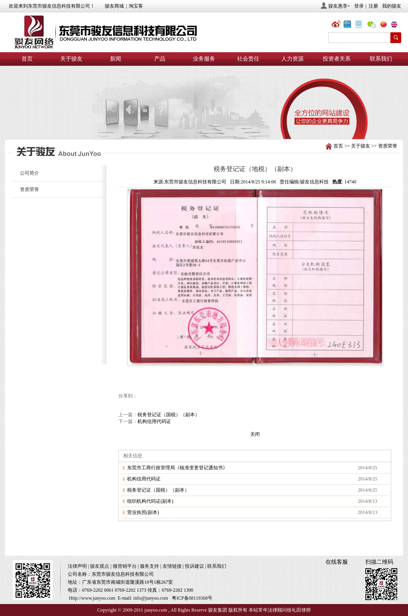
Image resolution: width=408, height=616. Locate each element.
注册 (373, 6)
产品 (159, 59)
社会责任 (248, 59)
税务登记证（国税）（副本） (168, 414)
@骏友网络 (337, 25)
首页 (27, 59)
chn (385, 25)
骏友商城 (114, 6)
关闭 (255, 434)
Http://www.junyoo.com (92, 598)
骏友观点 (99, 566)
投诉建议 (194, 566)
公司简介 (29, 173)
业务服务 (204, 59)
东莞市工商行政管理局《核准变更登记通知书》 (177, 467)
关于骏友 (71, 59)
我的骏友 (391, 6)
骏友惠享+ (339, 6)
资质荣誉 (387, 146)
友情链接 (172, 566)
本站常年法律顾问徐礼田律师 (280, 610)
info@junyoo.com (150, 598)
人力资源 (292, 59)
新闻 (115, 59)
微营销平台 (125, 566)
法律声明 (77, 566)
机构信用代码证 (154, 421)
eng (397, 25)
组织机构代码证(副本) (150, 501)
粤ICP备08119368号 (192, 598)
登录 (359, 6)
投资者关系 (337, 59)
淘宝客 (136, 6)
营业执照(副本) (143, 512)
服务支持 (149, 566)
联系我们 (381, 59)
